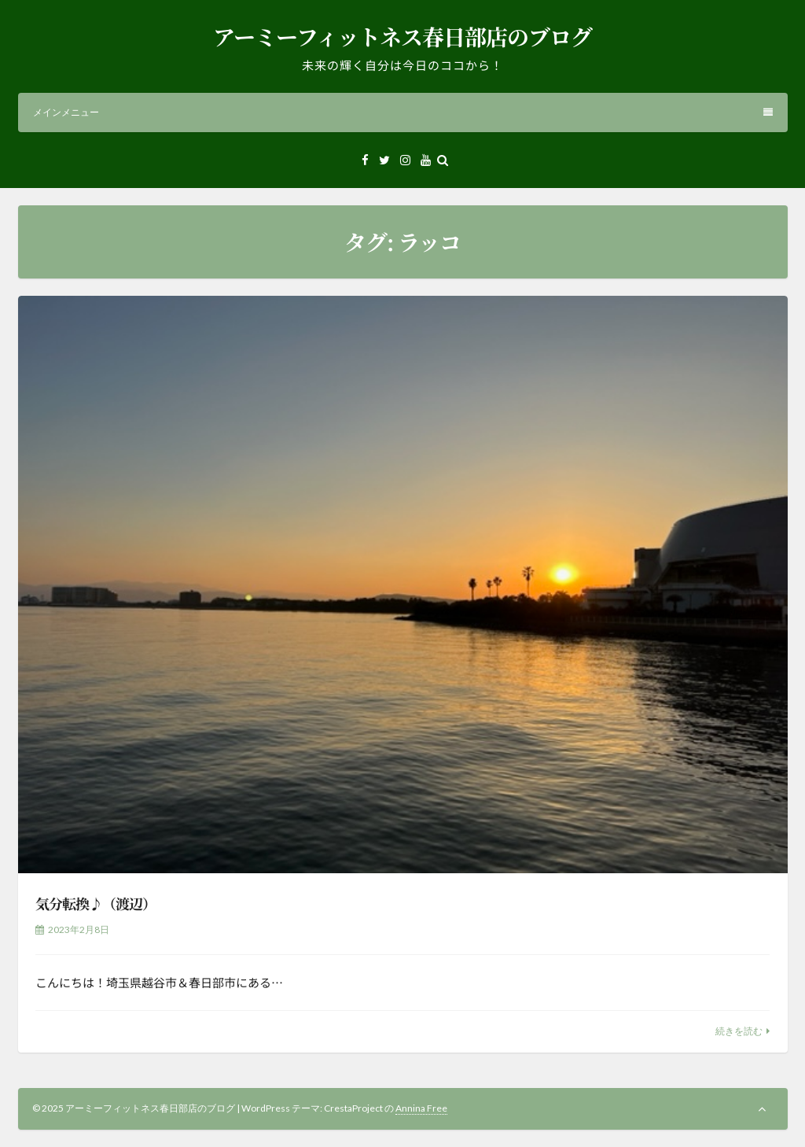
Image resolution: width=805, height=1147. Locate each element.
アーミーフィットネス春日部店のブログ (402, 36)
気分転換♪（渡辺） (95, 903)
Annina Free (421, 1108)
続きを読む (739, 1031)
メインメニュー (403, 112)
